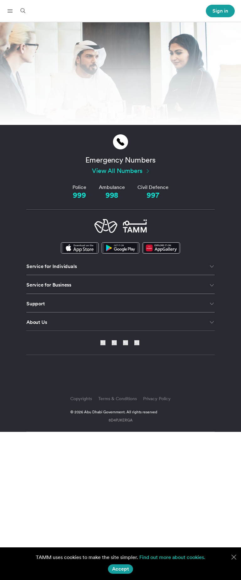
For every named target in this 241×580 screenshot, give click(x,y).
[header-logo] (121, 11)
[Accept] (120, 569)
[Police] (79, 195)
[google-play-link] (120, 248)
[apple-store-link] (80, 248)
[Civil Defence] (153, 195)
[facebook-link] (136, 342)
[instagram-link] (128, 342)
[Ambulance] (111, 195)
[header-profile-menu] (220, 11)
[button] (10, 11)
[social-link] (161, 248)
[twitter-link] (116, 342)
